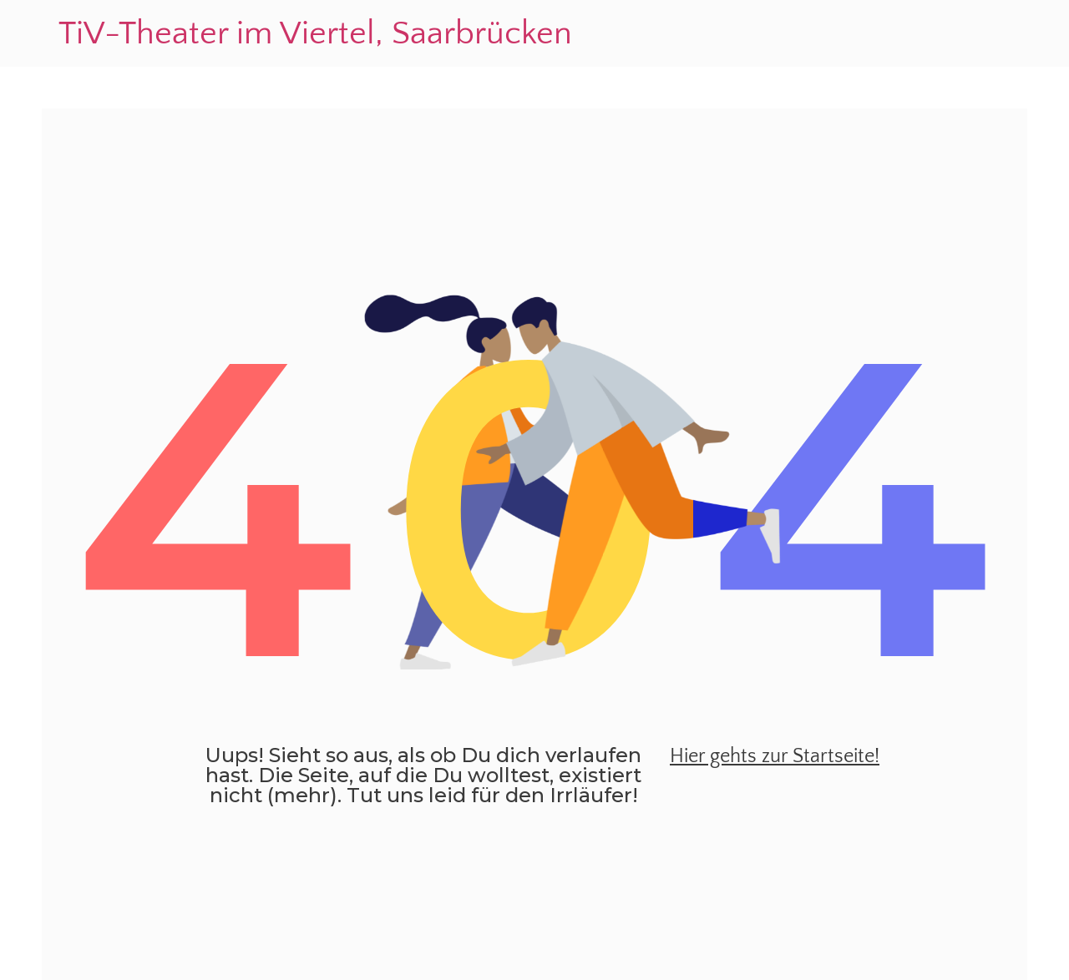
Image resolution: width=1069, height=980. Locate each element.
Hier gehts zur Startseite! (774, 756)
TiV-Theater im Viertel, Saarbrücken (315, 33)
